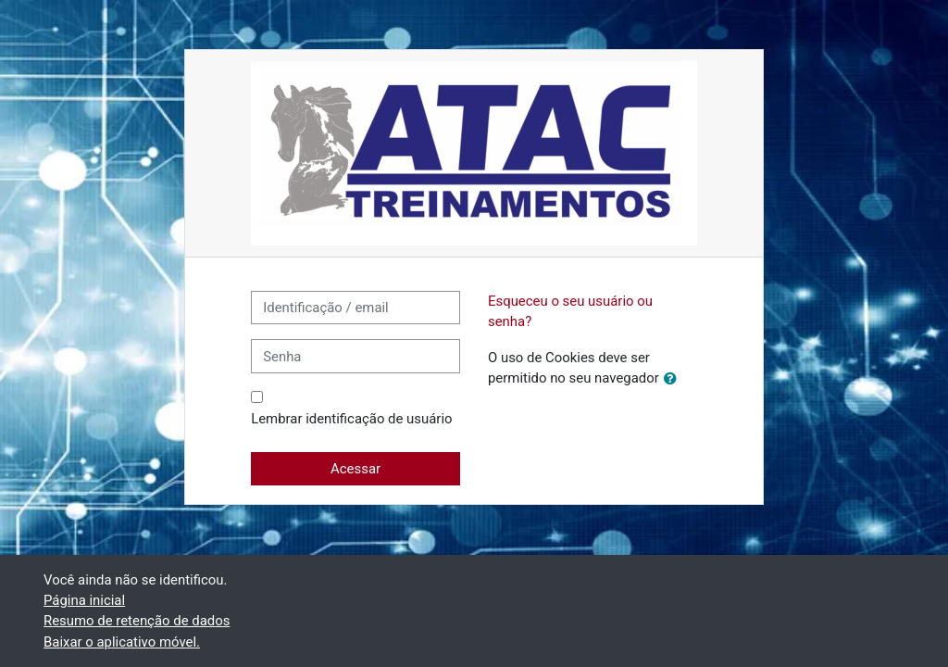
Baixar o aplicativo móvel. (122, 642)
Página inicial (84, 600)
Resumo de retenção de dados (137, 620)
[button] (674, 379)
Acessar (355, 468)
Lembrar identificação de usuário (351, 418)
